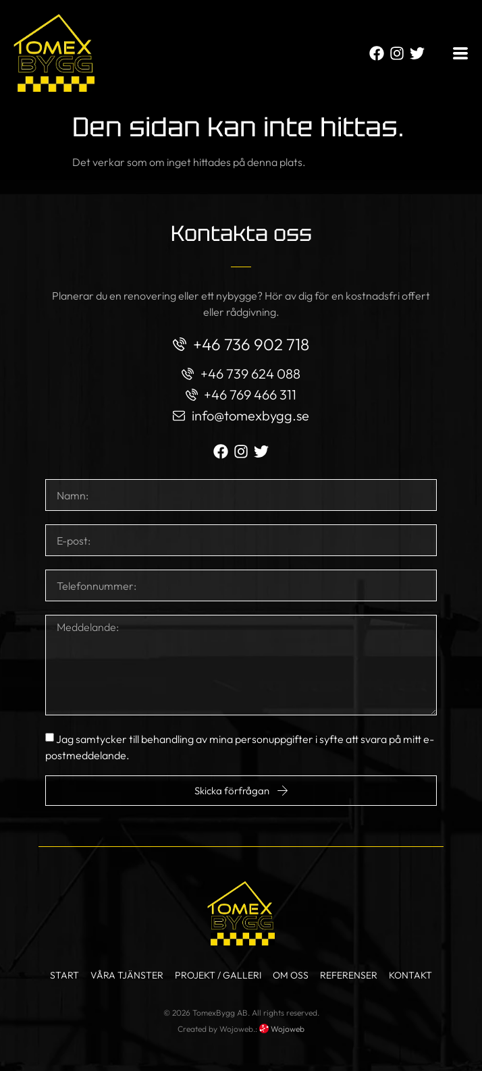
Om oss (291, 975)
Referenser (348, 975)
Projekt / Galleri (218, 975)
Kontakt (410, 975)
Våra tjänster (126, 975)
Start (64, 975)
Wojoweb (281, 1029)
